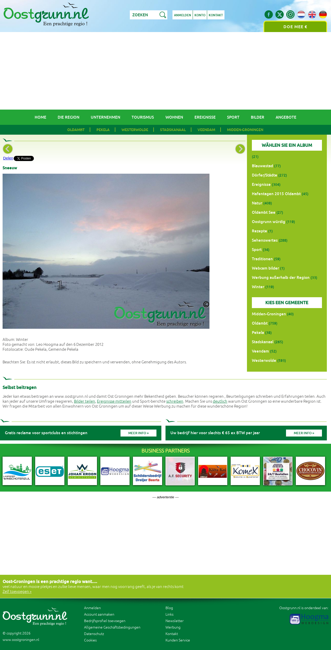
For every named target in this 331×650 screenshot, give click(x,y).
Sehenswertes (265, 240)
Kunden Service (178, 640)
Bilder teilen (84, 401)
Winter (258, 286)
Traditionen (262, 258)
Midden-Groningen (245, 129)
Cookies (90, 640)
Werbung (173, 627)
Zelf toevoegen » (17, 591)
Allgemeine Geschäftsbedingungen (112, 627)
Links (170, 614)
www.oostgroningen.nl (21, 640)
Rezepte (259, 230)
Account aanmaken (99, 614)
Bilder (257, 117)
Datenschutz (94, 634)
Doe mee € (295, 26)
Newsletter (175, 621)
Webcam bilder (265, 268)
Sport (233, 117)
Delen (8, 158)
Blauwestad (262, 165)
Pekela (103, 129)
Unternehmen (105, 117)
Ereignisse (205, 117)
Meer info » (138, 433)
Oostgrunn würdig (268, 221)
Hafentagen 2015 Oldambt (276, 193)
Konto (199, 15)
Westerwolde (135, 129)
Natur (257, 203)
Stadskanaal (173, 129)
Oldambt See (263, 212)
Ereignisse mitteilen (114, 401)
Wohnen (174, 117)
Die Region (68, 117)
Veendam (206, 129)
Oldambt (76, 129)
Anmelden (182, 15)
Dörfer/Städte (264, 175)
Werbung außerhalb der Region (281, 277)
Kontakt (216, 15)
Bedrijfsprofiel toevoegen (104, 621)
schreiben (174, 401)
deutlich (220, 401)
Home (40, 117)
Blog (169, 608)
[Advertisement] (165, 71)
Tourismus (143, 117)
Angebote (286, 117)
